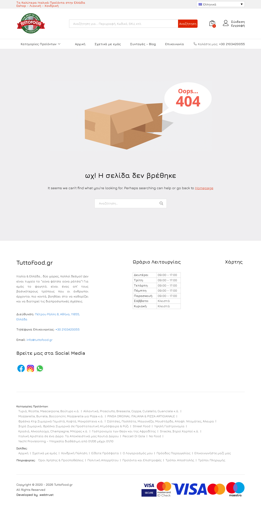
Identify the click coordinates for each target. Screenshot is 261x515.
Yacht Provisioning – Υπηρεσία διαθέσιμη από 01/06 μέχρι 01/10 (65, 441)
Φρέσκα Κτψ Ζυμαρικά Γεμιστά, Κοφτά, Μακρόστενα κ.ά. (60, 421)
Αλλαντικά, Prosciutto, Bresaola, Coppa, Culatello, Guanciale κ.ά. (131, 411)
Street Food (141, 426)
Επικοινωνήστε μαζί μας (212, 453)
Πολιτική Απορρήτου (102, 460)
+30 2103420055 (67, 329)
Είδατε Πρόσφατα (105, 453)
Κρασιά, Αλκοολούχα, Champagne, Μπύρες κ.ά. (53, 431)
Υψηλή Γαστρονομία (169, 426)
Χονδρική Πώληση (74, 453)
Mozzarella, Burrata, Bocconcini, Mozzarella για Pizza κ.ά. (60, 416)
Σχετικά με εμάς (108, 44)
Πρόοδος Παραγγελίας (174, 453)
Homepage (204, 188)
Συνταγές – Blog (143, 44)
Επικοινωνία (174, 44)
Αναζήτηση (187, 23)
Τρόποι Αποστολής (180, 460)
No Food (155, 436)
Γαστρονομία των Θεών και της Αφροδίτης (124, 431)
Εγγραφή (238, 25)
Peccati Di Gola (134, 436)
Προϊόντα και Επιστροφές (142, 460)
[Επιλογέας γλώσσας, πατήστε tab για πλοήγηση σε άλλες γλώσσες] (220, 4)
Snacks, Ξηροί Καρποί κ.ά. (179, 431)
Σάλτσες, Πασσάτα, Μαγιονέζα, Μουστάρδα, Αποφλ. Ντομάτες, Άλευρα (160, 421)
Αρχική (80, 44)
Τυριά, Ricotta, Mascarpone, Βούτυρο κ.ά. (48, 411)
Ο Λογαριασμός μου (138, 453)
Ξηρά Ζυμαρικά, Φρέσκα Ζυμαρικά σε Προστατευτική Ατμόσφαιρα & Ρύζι (73, 426)
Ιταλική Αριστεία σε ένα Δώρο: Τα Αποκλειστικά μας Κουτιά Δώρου (68, 436)
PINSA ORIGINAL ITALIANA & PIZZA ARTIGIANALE (141, 416)
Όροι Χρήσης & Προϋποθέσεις (61, 460)
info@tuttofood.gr (40, 339)
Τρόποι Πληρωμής (211, 460)
